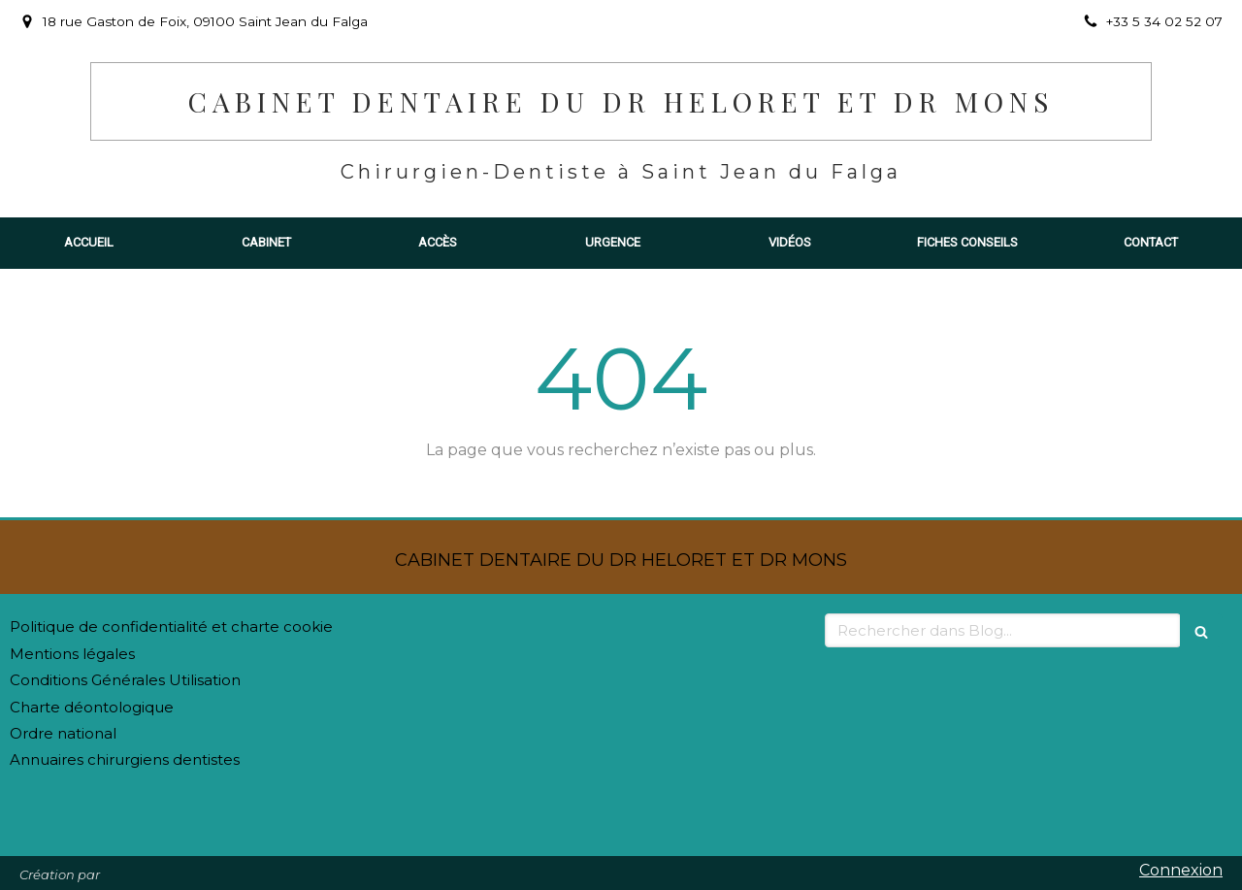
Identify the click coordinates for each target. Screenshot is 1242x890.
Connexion (1181, 870)
